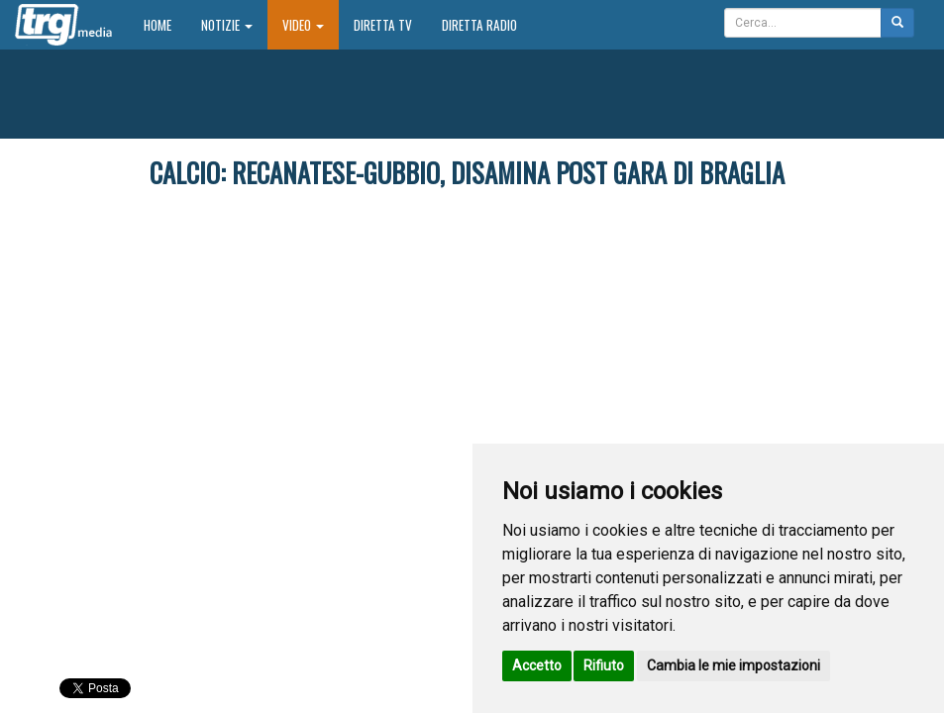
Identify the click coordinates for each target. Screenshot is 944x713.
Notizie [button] (227, 25)
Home (165, 24)
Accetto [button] (537, 665)
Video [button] (303, 25)
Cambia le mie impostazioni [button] (733, 665)
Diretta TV (383, 25)
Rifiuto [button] (603, 665)
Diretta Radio (479, 25)
